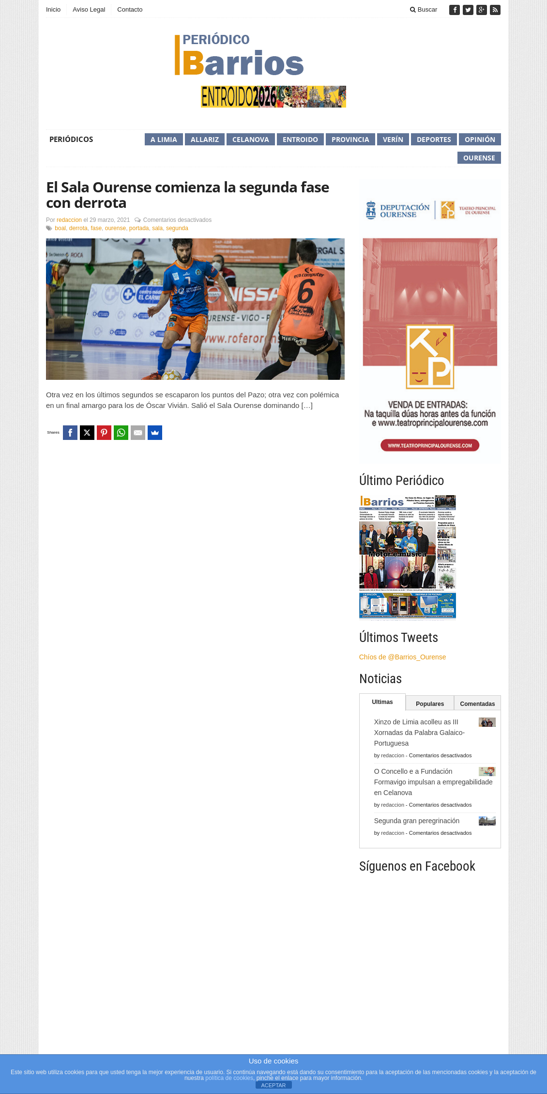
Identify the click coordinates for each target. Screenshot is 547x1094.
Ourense (479, 157)
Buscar (423, 9)
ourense (115, 228)
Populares (430, 704)
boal (60, 228)
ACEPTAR (273, 1085)
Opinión (480, 139)
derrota (78, 228)
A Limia (164, 139)
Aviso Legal (89, 9)
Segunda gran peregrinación (417, 821)
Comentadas (477, 704)
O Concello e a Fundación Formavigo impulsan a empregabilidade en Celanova (433, 782)
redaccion (69, 220)
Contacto (129, 9)
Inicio (53, 9)
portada (139, 228)
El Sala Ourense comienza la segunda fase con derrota (187, 194)
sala (157, 228)
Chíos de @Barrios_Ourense (402, 657)
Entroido (300, 139)
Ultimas (382, 702)
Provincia (350, 139)
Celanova (250, 139)
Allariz (205, 139)
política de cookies (229, 1078)
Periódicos (71, 139)
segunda (177, 228)
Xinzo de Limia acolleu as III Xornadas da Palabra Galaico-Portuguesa (419, 732)
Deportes (434, 139)
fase (96, 228)
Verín (393, 139)
